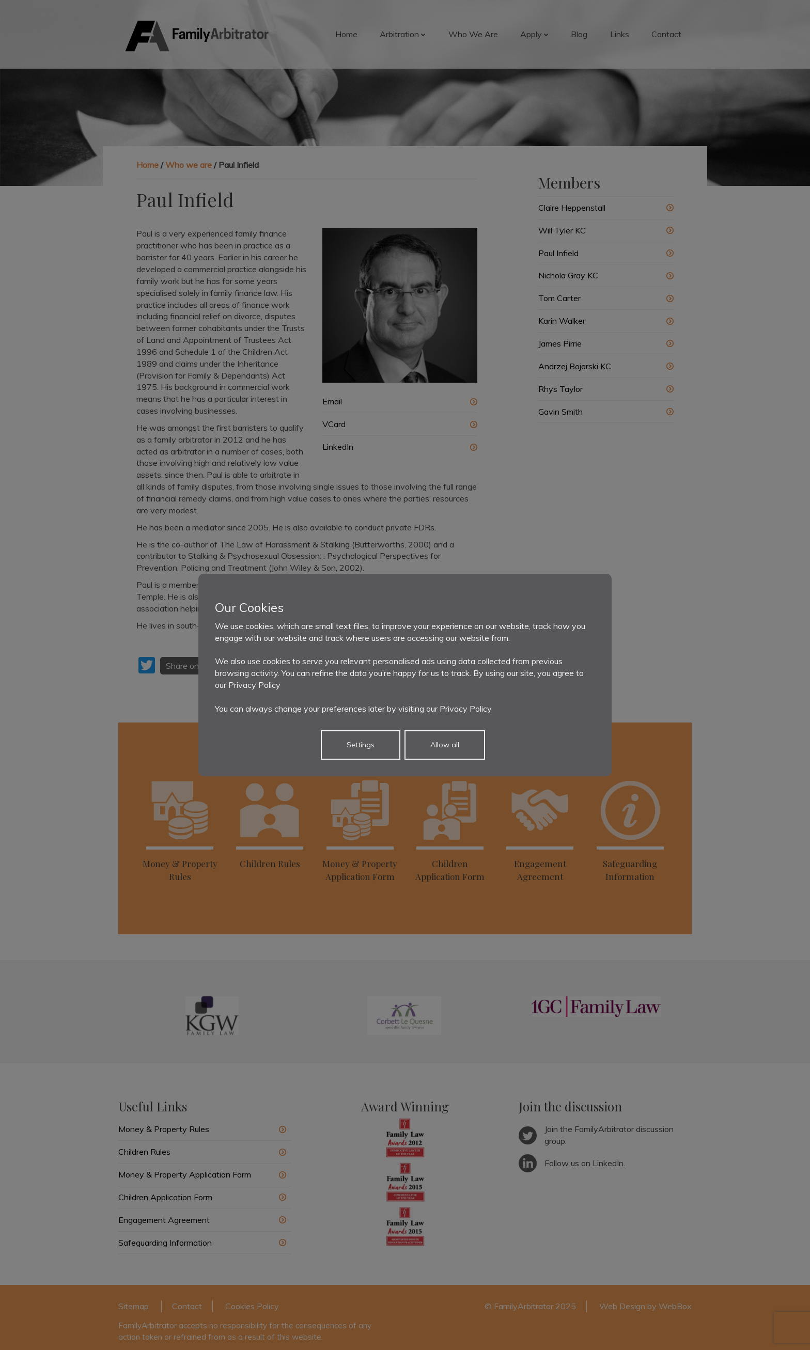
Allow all (444, 744)
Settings (361, 744)
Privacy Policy (254, 685)
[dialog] (405, 675)
